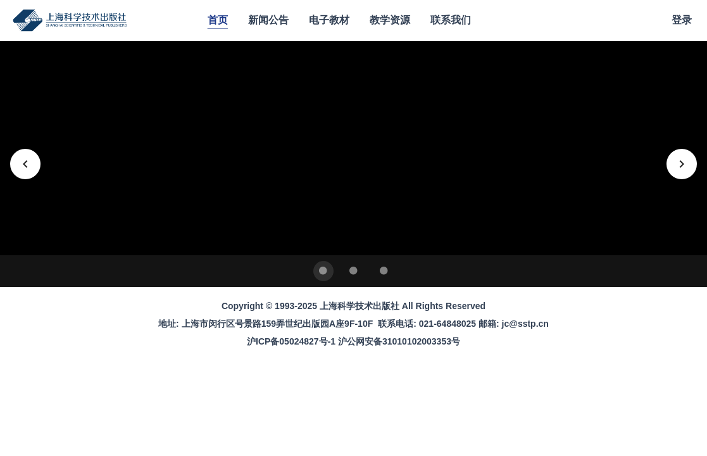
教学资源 (390, 20)
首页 (218, 20)
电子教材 (329, 20)
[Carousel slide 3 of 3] (384, 271)
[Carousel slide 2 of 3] (354, 271)
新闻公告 (268, 20)
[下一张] (681, 164)
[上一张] (25, 164)
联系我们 (450, 20)
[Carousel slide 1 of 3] (323, 271)
